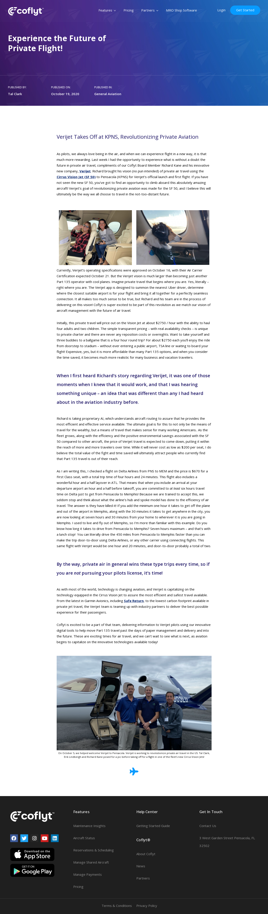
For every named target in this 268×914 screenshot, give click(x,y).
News (140, 866)
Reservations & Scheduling (93, 850)
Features (105, 10)
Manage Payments (87, 874)
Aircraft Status (84, 838)
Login (221, 10)
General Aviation (107, 94)
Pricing (128, 10)
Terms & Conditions (117, 905)
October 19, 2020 (65, 94)
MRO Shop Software (181, 10)
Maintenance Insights (89, 826)
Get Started (245, 10)
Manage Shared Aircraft (91, 862)
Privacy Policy (146, 905)
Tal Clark (15, 94)
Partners (148, 10)
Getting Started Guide (153, 826)
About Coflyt (145, 854)
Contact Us (207, 826)
